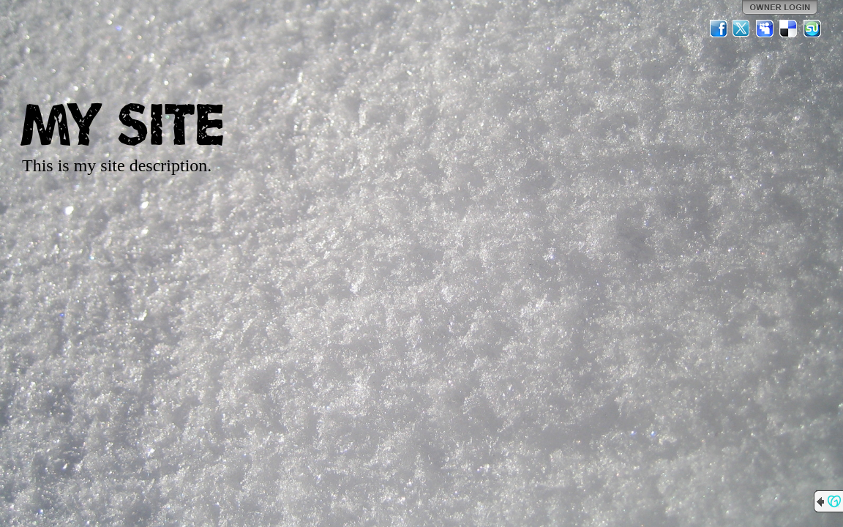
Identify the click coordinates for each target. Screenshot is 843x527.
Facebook (718, 28)
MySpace (765, 28)
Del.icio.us (789, 28)
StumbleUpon (812, 28)
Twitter (742, 28)
